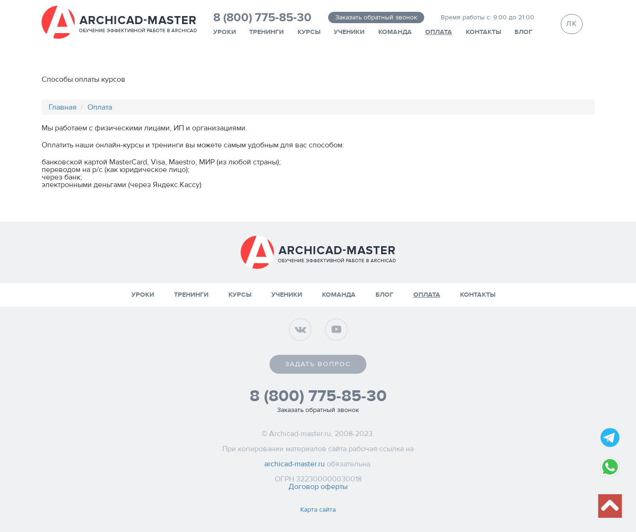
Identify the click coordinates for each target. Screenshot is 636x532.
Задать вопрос (318, 364)
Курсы (309, 32)
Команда (395, 32)
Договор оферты (318, 486)
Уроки (224, 32)
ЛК (571, 23)
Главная (63, 107)
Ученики (349, 32)
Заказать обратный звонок (376, 17)
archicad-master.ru (294, 464)
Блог (523, 32)
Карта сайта (318, 510)
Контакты (483, 32)
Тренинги (266, 32)
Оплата (438, 32)
